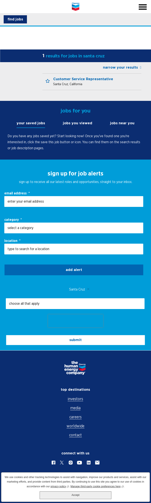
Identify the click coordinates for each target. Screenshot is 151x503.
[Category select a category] (73, 228)
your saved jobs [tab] (31, 123)
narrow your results (120, 67)
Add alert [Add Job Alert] (74, 270)
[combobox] (73, 249)
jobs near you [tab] (122, 123)
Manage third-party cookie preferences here (97, 486)
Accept (75, 495)
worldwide (75, 426)
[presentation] (75, 320)
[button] (15, 19)
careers (75, 417)
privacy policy (59, 486)
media (75, 408)
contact (75, 435)
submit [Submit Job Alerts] (75, 340)
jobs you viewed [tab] (77, 123)
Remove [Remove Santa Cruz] (88, 289)
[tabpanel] (75, 142)
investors (75, 399)
